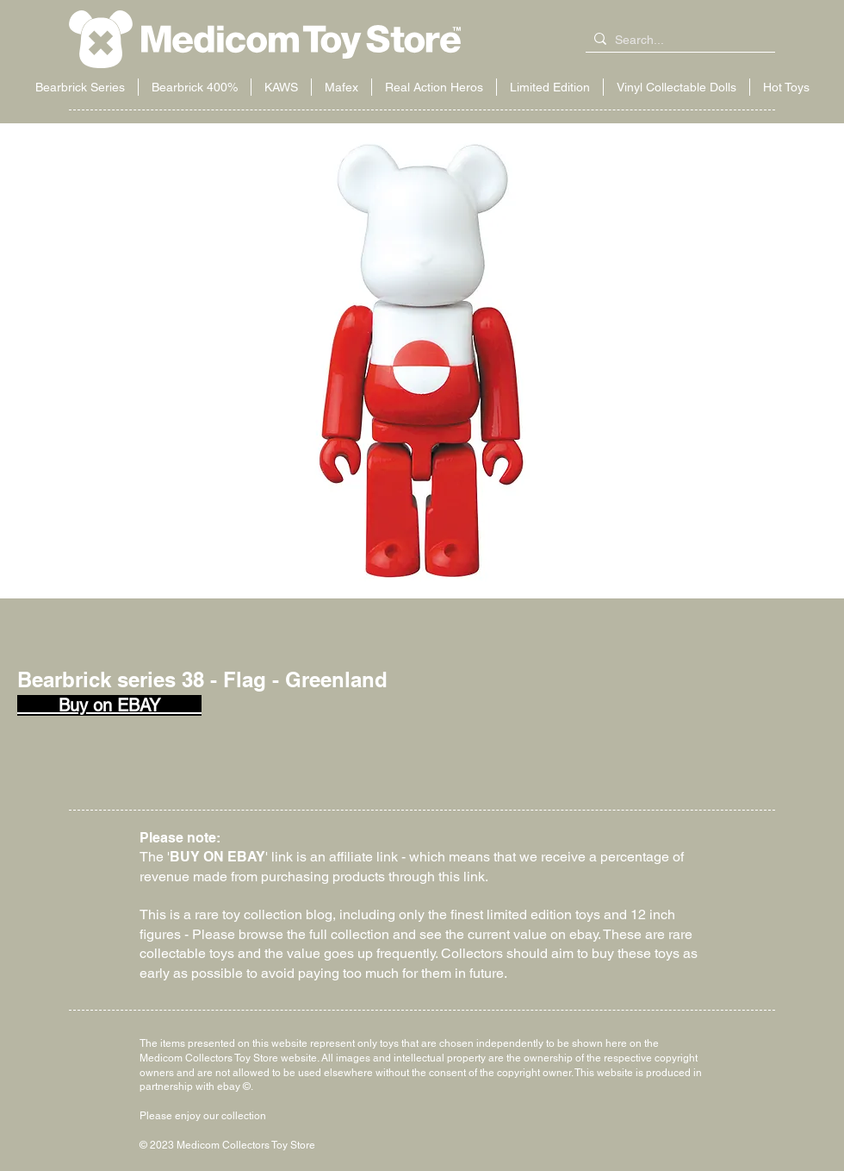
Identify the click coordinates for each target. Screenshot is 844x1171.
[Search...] (677, 40)
